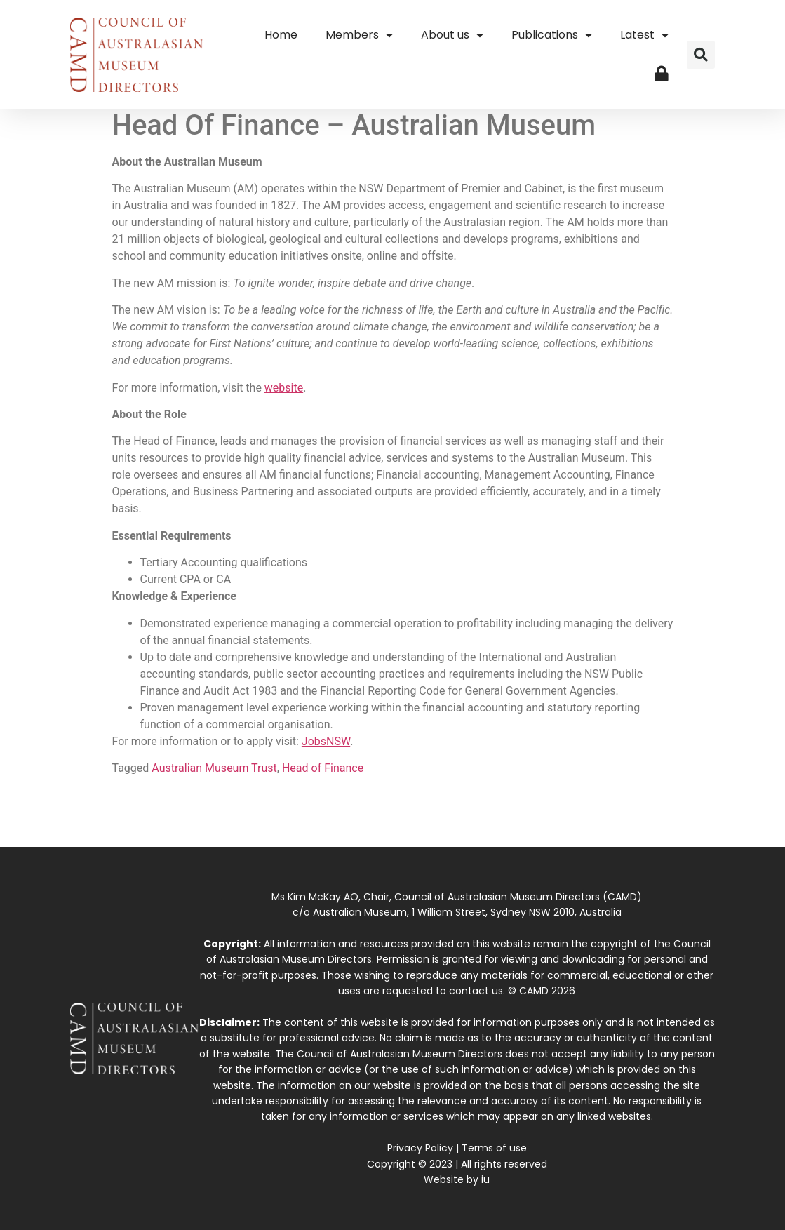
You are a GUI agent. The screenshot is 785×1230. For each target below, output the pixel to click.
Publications (551, 35)
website (283, 387)
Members (359, 35)
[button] (701, 55)
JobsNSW (326, 741)
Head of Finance (322, 768)
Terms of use (494, 1148)
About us (452, 35)
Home (280, 35)
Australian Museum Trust (214, 768)
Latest (644, 35)
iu (485, 1179)
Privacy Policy (420, 1148)
